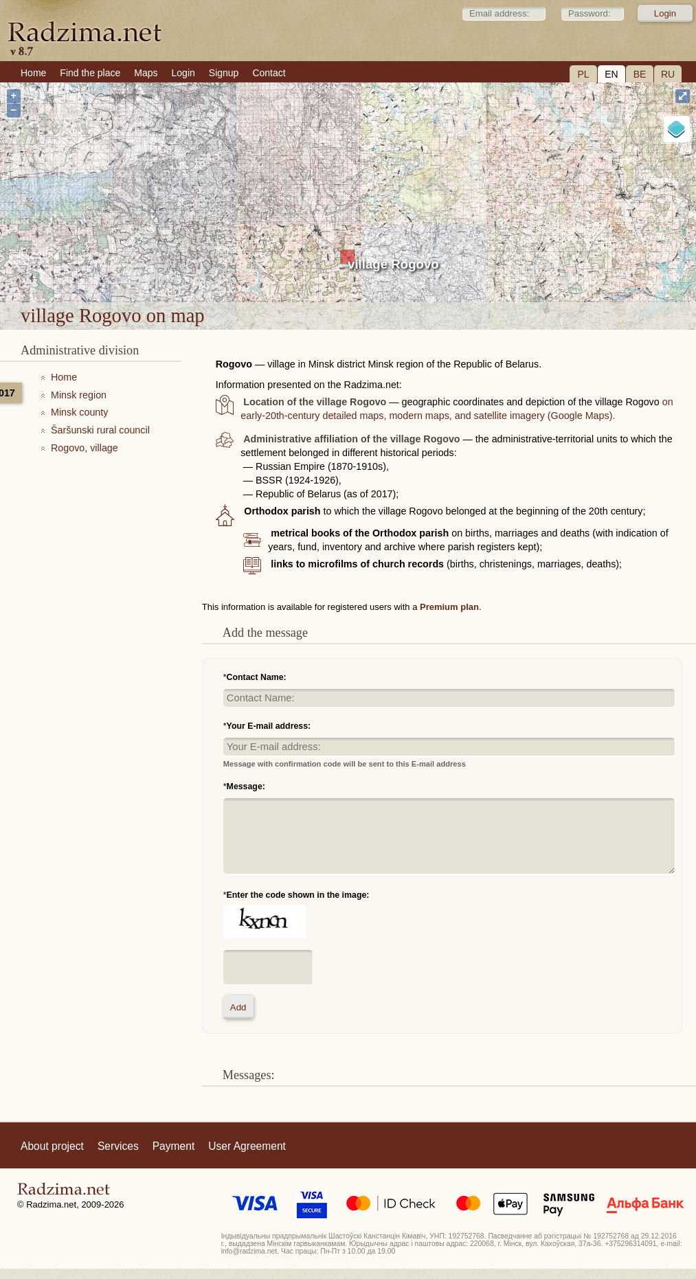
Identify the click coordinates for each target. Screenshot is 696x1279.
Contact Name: (257, 677)
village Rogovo (393, 264)
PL (583, 74)
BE (640, 74)
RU (668, 74)
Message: (246, 786)
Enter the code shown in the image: (298, 895)
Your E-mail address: (269, 726)
